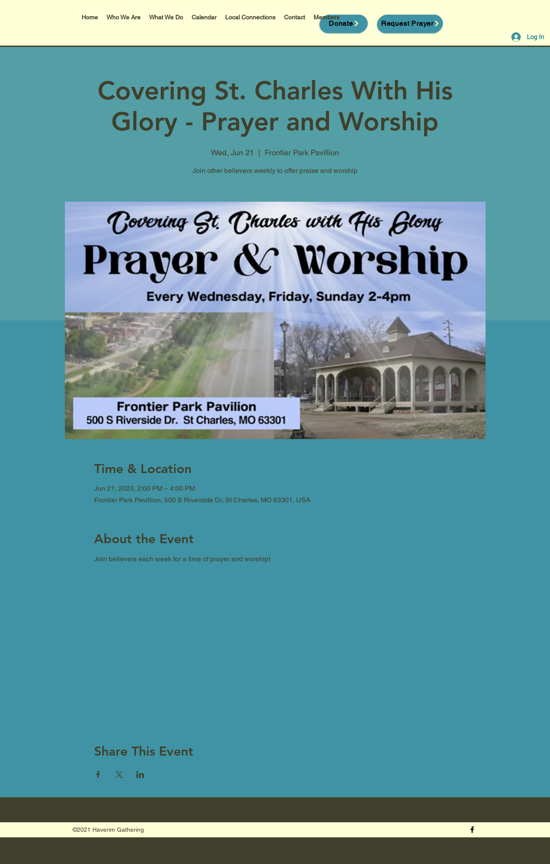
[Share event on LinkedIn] (140, 774)
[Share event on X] (119, 774)
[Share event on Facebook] (98, 774)
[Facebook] (472, 829)
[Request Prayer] (410, 23)
